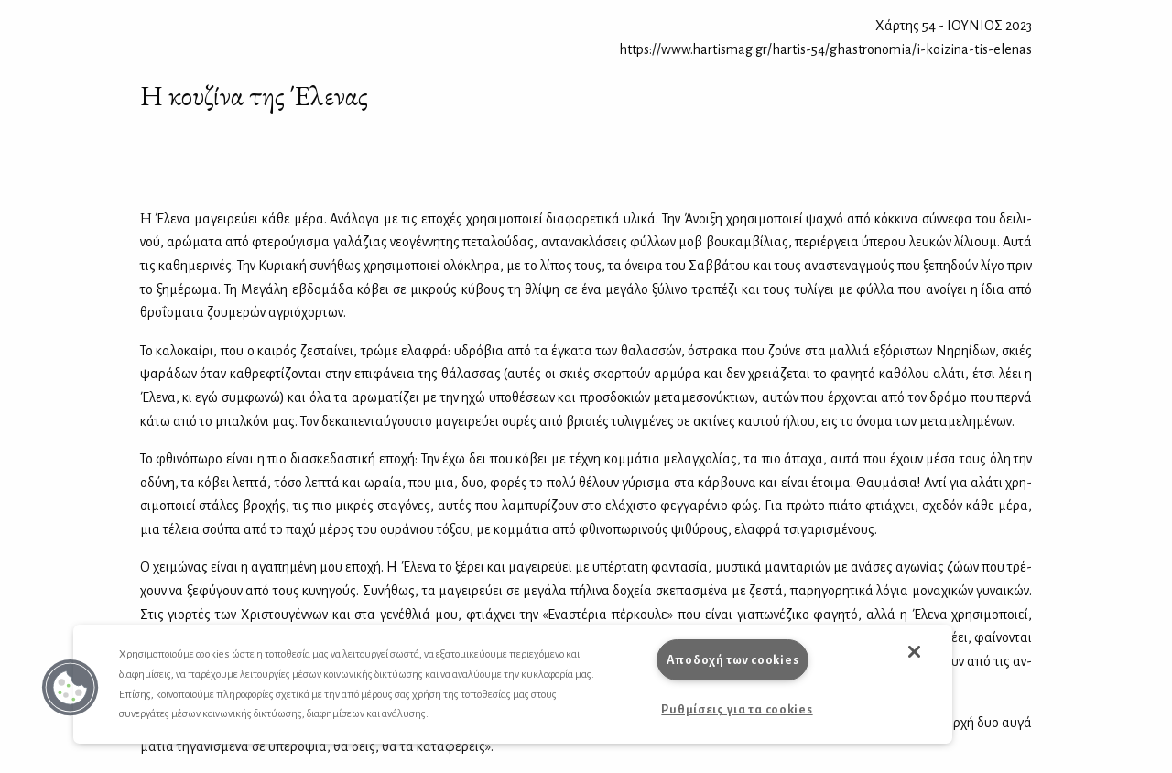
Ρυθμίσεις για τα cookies (736, 709)
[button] (70, 688)
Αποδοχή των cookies (733, 660)
